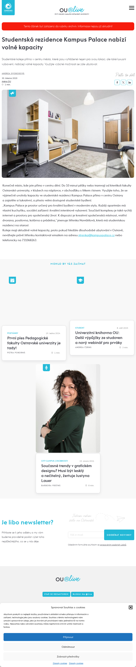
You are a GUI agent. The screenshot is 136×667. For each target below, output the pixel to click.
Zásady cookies (60, 663)
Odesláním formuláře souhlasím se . (97, 545)
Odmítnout (68, 646)
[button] (130, 607)
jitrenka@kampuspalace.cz (96, 235)
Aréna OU (6, 81)
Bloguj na (82, 594)
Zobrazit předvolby (68, 656)
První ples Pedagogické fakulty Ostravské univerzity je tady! (34, 343)
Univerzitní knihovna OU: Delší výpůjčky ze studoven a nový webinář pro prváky (98, 337)
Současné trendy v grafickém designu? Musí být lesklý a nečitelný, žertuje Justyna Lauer (66, 473)
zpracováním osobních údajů (113, 545)
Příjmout (68, 637)
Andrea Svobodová (13, 73)
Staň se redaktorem (56, 594)
